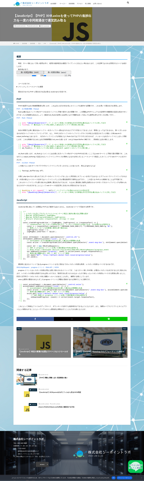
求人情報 (88, 3)
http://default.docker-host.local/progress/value (67, 255)
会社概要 (53, 3)
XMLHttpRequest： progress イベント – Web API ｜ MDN (38, 267)
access (42, 465)
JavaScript (46, 26)
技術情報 (71, 3)
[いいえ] (141, 478)
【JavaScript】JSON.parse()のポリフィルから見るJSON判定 (64, 392)
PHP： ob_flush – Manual (26, 163)
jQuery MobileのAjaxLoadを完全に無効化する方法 (60, 407)
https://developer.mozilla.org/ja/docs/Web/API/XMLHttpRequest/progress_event (72, 250)
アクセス (80, 3)
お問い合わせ (97, 3)
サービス (62, 3)
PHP (42, 26)
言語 (39, 43)
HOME (17, 43)
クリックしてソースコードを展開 (30, 87)
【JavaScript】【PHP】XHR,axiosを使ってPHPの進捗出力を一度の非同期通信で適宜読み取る (75, 43)
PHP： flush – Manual (24, 118)
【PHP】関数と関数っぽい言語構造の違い (56, 377)
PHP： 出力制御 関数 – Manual (28, 109)
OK (114, 478)
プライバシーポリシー (124, 478)
